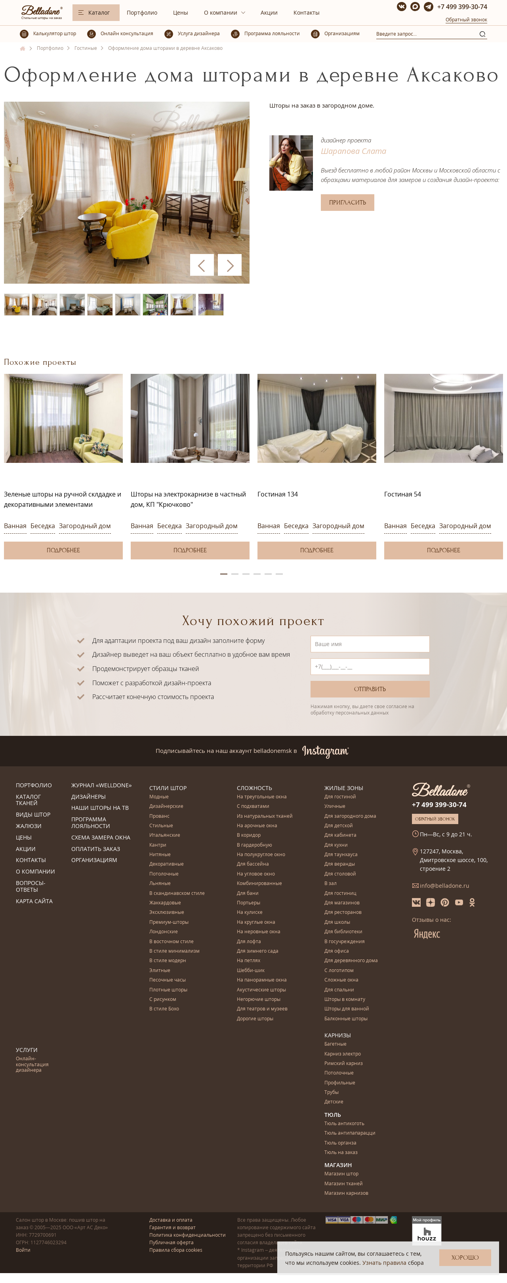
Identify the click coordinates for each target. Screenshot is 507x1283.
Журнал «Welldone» (101, 785)
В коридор (249, 835)
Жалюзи (29, 826)
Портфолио (142, 12)
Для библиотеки (343, 932)
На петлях (248, 961)
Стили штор (168, 788)
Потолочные (164, 874)
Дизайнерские (166, 806)
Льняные (160, 884)
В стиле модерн (167, 961)
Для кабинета (340, 835)
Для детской (338, 826)
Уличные (334, 806)
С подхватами (253, 806)
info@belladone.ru (444, 885)
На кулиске (250, 912)
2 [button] (234, 574)
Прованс (159, 816)
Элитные (159, 971)
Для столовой (340, 874)
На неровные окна (258, 932)
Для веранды (339, 864)
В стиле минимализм (174, 951)
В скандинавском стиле (177, 893)
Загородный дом (85, 525)
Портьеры (248, 903)
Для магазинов (342, 903)
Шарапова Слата (353, 151)
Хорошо (465, 1258)
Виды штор (33, 814)
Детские (333, 1102)
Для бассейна (253, 864)
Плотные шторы (168, 990)
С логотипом (339, 971)
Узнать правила (384, 1262)
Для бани (248, 893)
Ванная (15, 525)
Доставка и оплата (171, 1220)
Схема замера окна (100, 837)
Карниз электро (342, 1054)
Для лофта (249, 942)
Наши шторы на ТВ (100, 808)
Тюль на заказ (341, 1153)
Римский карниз (343, 1064)
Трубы (331, 1092)
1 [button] (223, 574)
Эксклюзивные (166, 912)
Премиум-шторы (169, 922)
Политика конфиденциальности (187, 1235)
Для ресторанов (343, 912)
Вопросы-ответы (31, 886)
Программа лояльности (90, 823)
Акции (269, 12)
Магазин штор (341, 1174)
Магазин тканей (343, 1184)
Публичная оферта (171, 1242)
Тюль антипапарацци (349, 1133)
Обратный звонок (466, 19)
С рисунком (162, 1000)
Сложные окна (341, 980)
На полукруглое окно (261, 855)
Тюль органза (340, 1143)
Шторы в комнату (344, 1000)
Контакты (307, 12)
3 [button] (246, 574)
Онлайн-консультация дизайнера (32, 1064)
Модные (159, 797)
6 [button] (279, 574)
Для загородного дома (350, 816)
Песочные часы (167, 980)
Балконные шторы (346, 1019)
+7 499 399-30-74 (462, 6)
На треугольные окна (262, 797)
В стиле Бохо (164, 1009)
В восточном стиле (171, 942)
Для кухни (336, 845)
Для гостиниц (340, 893)
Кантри (157, 845)
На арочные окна (257, 826)
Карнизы (337, 1035)
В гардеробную (254, 845)
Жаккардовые (165, 903)
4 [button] (257, 574)
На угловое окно (256, 874)
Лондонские (163, 932)
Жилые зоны (343, 788)
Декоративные (166, 864)
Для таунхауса (341, 855)
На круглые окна (256, 922)
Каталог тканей (28, 800)
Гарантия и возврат (172, 1227)
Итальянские (164, 835)
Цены (180, 12)
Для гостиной (340, 797)
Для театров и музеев (262, 1009)
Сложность (254, 788)
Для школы (337, 922)
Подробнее (63, 550)
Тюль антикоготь (344, 1124)
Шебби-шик (251, 971)
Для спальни (339, 990)
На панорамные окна (262, 980)
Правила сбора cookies (175, 1250)
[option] (63, 466)
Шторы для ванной (346, 1009)
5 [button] (268, 574)
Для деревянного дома (351, 961)
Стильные (161, 826)
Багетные (335, 1044)
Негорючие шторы (258, 1000)
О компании (220, 12)
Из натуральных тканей (265, 816)
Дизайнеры (88, 797)
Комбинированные (259, 884)
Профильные (339, 1083)
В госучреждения (344, 942)
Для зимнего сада (257, 951)
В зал (330, 884)
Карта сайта (34, 901)
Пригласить (347, 203)
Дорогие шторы (255, 1019)
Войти (23, 1250)
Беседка (42, 525)
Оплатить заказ (95, 849)
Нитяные (160, 855)
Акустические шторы (261, 990)
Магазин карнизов (346, 1193)
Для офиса (336, 951)
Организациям (94, 860)
